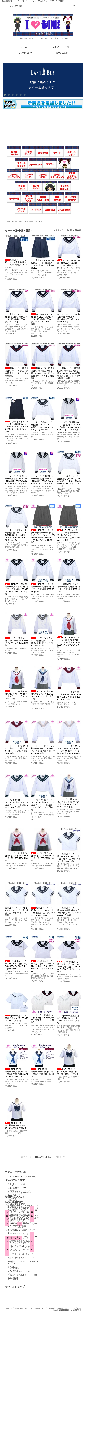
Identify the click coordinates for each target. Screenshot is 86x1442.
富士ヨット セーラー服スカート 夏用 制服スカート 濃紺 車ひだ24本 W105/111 (42, 264)
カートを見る (50, 1370)
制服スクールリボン (16, 1216)
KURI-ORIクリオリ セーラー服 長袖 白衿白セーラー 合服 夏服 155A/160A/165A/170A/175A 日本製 (68, 642)
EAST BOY (49, 1220)
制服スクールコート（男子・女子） (22, 1176)
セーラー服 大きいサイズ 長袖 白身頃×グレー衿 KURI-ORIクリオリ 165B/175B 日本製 (43, 642)
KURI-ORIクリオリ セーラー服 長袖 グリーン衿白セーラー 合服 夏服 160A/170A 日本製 (16, 803)
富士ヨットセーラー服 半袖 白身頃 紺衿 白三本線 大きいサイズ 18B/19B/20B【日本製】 (69, 911)
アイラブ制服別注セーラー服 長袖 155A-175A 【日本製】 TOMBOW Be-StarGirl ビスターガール (69, 426)
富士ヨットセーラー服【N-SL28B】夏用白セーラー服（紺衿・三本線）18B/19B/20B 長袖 (69, 318)
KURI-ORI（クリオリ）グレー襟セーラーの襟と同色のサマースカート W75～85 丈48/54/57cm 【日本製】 (68, 535)
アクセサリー (50, 1176)
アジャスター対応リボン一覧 (60, 1200)
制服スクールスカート (17, 1206)
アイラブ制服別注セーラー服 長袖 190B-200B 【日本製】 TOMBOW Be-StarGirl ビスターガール (42, 480)
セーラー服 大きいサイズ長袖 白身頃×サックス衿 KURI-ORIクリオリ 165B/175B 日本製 (68, 803)
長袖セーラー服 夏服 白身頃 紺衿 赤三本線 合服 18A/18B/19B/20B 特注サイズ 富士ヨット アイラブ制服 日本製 (68, 373)
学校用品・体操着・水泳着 (19, 1271)
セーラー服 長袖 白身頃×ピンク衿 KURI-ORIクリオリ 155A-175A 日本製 (16, 857)
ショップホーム (14, 1352)
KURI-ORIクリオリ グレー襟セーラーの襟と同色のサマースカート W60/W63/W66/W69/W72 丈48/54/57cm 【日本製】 (43, 536)
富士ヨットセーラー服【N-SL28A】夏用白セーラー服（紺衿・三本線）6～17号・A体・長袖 (68, 264)
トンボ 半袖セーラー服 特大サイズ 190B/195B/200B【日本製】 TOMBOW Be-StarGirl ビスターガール (69, 967)
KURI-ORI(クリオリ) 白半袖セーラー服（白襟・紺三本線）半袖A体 (68, 1071)
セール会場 (49, 1180)
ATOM (52, 1377)
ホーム (24, 47)
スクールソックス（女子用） (19, 1243)
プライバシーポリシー (54, 1373)
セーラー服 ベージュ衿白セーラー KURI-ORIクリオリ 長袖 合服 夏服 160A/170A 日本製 (43, 750)
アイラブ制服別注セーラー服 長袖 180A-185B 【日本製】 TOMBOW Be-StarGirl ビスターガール (16, 480)
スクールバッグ (14, 1250)
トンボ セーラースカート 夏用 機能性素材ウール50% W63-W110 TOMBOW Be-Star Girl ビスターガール (17, 427)
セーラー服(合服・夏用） (34, 221)
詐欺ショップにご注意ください (20, 1378)
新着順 (78, 230)
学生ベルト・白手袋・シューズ (20, 1254)
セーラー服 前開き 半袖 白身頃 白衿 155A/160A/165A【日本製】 (16, 1018)
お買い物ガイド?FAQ (16, 1389)
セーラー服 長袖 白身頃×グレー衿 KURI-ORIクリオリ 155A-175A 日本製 (16, 642)
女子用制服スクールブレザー (19, 1191)
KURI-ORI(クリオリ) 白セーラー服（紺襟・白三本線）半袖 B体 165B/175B (42, 1073)
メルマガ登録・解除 (16, 1367)
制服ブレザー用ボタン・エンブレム (22, 1258)
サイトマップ (13, 1374)
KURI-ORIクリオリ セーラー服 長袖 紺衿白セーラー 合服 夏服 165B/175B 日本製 (42, 588)
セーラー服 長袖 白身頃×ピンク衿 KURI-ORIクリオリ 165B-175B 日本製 (42, 857)
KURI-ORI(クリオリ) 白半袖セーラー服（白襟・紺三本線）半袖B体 (16, 1125)
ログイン (48, 1366)
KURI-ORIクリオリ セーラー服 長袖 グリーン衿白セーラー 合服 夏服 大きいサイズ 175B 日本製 (42, 805)
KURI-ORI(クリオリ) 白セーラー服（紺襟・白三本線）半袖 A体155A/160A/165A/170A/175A (16, 1073)
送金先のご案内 (14, 1392)
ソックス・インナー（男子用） (20, 1247)
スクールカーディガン (17, 1184)
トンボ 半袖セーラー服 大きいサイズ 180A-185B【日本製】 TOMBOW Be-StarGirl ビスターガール (43, 966)
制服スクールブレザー (17, 1188)
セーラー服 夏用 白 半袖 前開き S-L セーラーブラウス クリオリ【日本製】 (42, 1019)
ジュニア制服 (13, 1268)
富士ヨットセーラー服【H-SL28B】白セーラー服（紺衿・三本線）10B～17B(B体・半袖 (43, 911)
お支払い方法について (17, 1359)
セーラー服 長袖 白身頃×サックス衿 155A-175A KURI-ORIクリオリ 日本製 (42, 695)
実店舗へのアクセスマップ (19, 1370)
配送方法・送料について (18, 1363)
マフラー (11, 1180)
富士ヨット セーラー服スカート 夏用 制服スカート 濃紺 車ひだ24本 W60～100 (17, 263)
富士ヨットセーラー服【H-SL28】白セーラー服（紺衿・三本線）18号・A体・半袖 (17, 911)
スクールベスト (14, 1199)
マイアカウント (51, 1362)
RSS (46, 1377)
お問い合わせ (62, 53)
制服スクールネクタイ (17, 1220)
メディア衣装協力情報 (17, 1381)
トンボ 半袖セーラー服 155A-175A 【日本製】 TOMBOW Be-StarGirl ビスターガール (17, 965)
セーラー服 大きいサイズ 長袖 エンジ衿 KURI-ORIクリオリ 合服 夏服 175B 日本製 (16, 750)
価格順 (69, 230)
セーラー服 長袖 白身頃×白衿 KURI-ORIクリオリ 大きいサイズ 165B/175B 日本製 (16, 695)
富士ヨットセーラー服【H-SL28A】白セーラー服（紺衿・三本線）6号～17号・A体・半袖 (68, 857)
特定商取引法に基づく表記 (19, 1396)
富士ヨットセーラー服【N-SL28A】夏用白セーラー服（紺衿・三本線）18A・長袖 (16, 318)
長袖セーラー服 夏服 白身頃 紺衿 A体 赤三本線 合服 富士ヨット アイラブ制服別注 (17, 372)
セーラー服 (17, 221)
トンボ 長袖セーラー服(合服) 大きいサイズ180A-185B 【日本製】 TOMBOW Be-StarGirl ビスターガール (69, 481)
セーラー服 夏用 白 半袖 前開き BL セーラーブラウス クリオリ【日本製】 (68, 1019)
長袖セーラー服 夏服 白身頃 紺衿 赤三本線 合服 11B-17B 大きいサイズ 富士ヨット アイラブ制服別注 (43, 373)
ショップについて (24, 53)
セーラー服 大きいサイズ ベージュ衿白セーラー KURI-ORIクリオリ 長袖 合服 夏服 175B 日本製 (68, 750)
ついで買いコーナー (16, 1279)
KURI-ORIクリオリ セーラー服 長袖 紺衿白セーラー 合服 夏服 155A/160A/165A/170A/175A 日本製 (16, 589)
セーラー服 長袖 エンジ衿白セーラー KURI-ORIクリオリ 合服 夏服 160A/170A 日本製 (69, 696)
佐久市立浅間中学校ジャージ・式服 (22, 1275)
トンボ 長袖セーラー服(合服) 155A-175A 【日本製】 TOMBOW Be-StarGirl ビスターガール (42, 426)
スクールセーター (15, 1195)
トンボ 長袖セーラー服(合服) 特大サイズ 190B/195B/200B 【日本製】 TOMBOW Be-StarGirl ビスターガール (16, 535)
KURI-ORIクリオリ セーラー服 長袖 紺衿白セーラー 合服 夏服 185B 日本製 (68, 588)
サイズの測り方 (14, 1385)
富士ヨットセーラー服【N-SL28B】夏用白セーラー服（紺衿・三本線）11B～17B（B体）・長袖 (42, 319)
